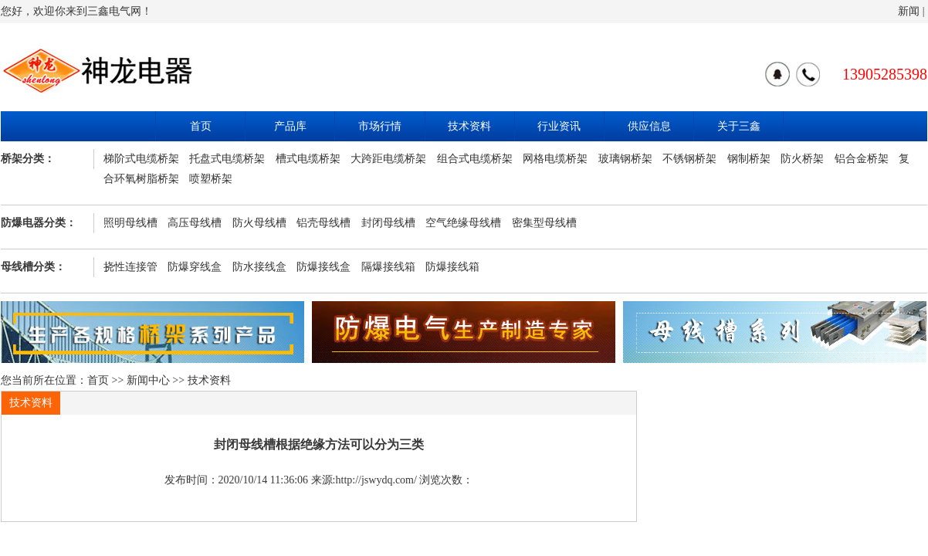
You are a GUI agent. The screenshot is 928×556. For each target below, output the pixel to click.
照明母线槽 (130, 223)
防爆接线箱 (452, 267)
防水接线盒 (259, 267)
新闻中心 (148, 380)
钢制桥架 (749, 158)
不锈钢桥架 (689, 158)
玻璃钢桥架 (625, 158)
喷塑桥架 (210, 179)
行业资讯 (559, 126)
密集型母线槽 (544, 223)
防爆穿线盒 (195, 267)
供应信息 (649, 126)
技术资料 (469, 126)
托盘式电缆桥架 (227, 158)
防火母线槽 (259, 223)
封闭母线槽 (388, 223)
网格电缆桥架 (555, 158)
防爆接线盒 (323, 267)
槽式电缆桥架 (308, 158)
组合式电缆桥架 (475, 158)
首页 (201, 126)
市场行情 (379, 126)
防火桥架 (802, 158)
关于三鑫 (738, 126)
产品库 (290, 126)
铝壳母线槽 (323, 223)
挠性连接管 (130, 267)
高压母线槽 (195, 223)
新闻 (909, 11)
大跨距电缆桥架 (388, 158)
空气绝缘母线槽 (463, 223)
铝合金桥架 (862, 158)
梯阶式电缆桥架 (141, 158)
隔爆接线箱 (388, 267)
